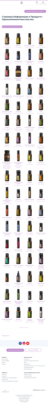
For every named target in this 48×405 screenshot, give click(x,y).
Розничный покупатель (29, 367)
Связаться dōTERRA (33, 350)
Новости (3, 362)
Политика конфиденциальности (24, 396)
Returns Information (28, 369)
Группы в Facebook (28, 376)
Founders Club (5, 379)
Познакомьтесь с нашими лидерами (9, 377)
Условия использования (24, 398)
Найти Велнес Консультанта (15, 350)
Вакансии (4, 364)
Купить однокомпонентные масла (12, 26)
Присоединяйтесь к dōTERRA (30, 377)
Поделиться (5, 335)
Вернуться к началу (24, 327)
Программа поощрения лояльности (31, 360)
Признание (4, 376)
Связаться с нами (27, 374)
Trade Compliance (24, 401)
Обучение (4, 374)
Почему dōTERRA (5, 360)
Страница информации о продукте (35, 11)
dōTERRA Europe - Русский (38, 390)
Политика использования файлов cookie (24, 395)
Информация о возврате (24, 400)
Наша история (5, 359)
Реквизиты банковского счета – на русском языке (34, 365)
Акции (25, 362)
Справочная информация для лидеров (10, 381)
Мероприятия (27, 364)
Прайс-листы (26, 359)
